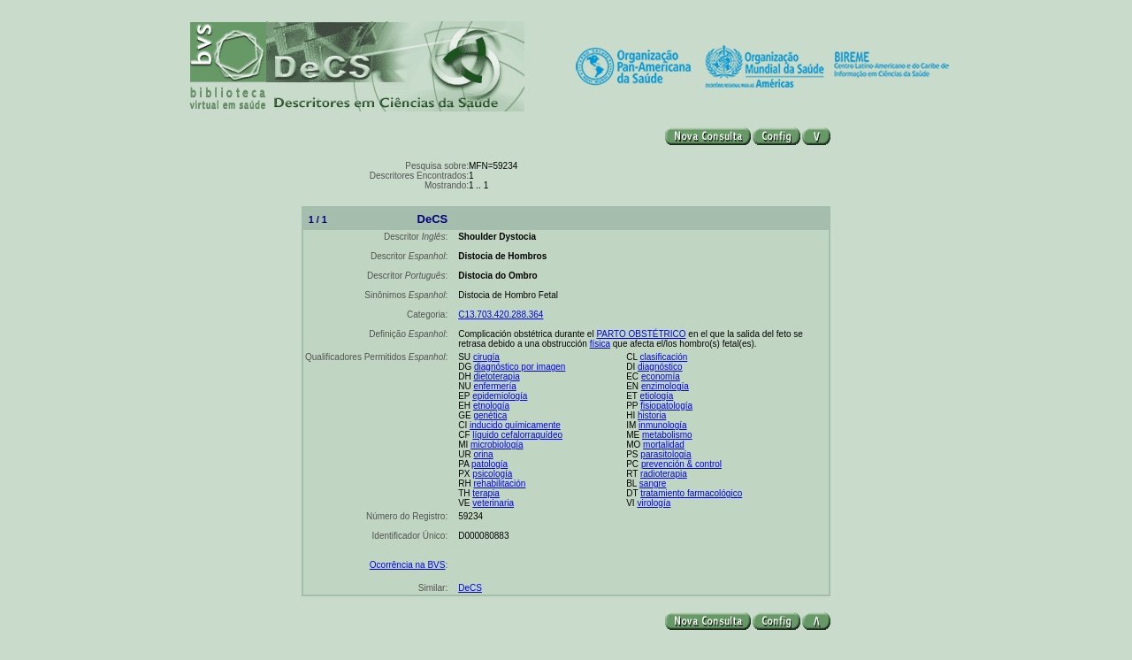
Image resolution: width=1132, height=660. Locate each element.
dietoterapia (496, 376)
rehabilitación (499, 483)
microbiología (496, 444)
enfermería (494, 386)
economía (660, 376)
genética (490, 415)
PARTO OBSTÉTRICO (640, 334)
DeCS (470, 588)
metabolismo (667, 435)
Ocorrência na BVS (408, 565)
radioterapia (663, 474)
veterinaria (493, 503)
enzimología (665, 386)
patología (489, 464)
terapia (486, 493)
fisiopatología (666, 406)
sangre (653, 483)
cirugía (486, 357)
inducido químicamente (515, 425)
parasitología (665, 454)
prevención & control (681, 464)
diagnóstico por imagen (519, 367)
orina (483, 454)
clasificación (663, 357)
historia (652, 415)
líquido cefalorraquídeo (517, 435)
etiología (657, 396)
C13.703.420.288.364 (500, 314)
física (600, 344)
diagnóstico (660, 367)
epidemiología (499, 396)
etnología (491, 406)
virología (653, 503)
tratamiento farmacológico (691, 493)
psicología (492, 474)
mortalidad (664, 444)
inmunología (662, 425)
